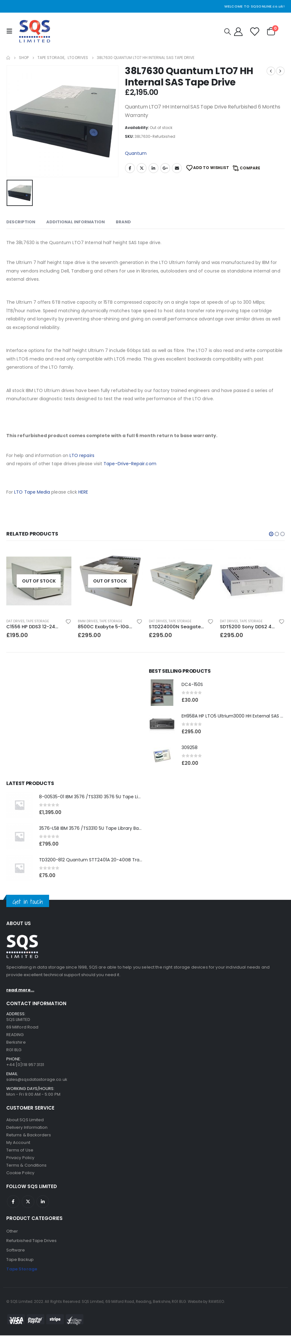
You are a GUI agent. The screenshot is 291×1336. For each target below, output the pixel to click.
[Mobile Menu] (11, 31)
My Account (18, 1143)
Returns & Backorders (28, 1136)
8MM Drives (88, 621)
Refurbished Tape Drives (31, 1241)
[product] (38, 580)
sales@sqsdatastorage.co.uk (36, 1080)
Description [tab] (20, 222)
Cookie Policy (20, 1173)
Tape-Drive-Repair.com (130, 463)
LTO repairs (82, 455)
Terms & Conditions (26, 1166)
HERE (83, 492)
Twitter (142, 168)
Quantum (136, 153)
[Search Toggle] (228, 31)
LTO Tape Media (32, 492)
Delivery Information (27, 1128)
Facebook (130, 168)
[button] (271, 534)
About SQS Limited (25, 1120)
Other (12, 1232)
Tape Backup (20, 1260)
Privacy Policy (20, 1158)
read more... (20, 990)
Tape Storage (37, 621)
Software (15, 1251)
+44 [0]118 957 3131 (25, 1065)
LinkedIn (153, 168)
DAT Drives (15, 621)
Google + (165, 168)
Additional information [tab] (75, 222)
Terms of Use (19, 1151)
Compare (250, 168)
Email (177, 168)
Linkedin (42, 1202)
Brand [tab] (123, 222)
